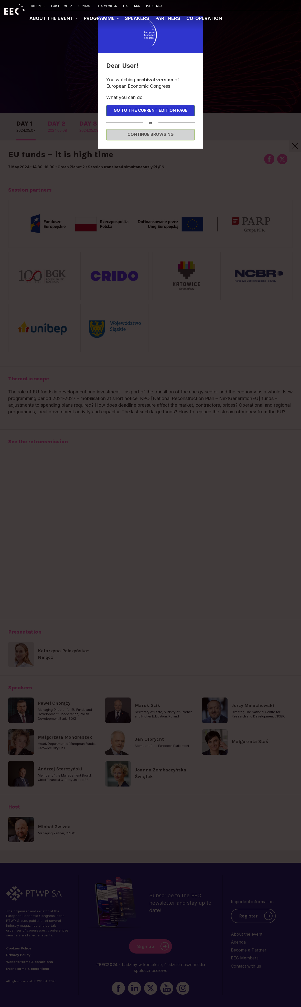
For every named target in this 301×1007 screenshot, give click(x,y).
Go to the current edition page (151, 110)
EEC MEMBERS (107, 5)
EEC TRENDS (131, 5)
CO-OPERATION (204, 18)
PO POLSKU (154, 5)
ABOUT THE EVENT (51, 18)
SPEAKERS (137, 18)
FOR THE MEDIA (61, 5)
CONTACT (85, 5)
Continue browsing (150, 134)
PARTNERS (167, 18)
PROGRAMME (100, 18)
